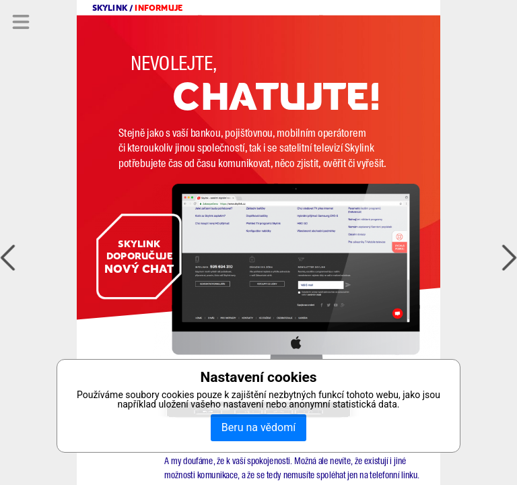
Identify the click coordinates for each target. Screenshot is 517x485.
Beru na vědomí (258, 427)
